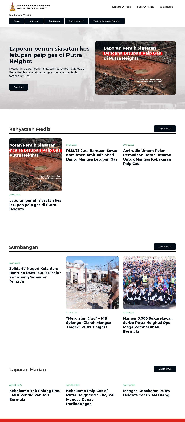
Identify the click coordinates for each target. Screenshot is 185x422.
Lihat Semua (164, 128)
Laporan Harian (145, 7)
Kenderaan (54, 21)
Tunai (17, 21)
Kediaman (34, 21)
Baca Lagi (19, 87)
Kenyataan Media (121, 7)
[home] (30, 6)
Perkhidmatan (76, 21)
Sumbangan (166, 7)
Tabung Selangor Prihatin (106, 21)
